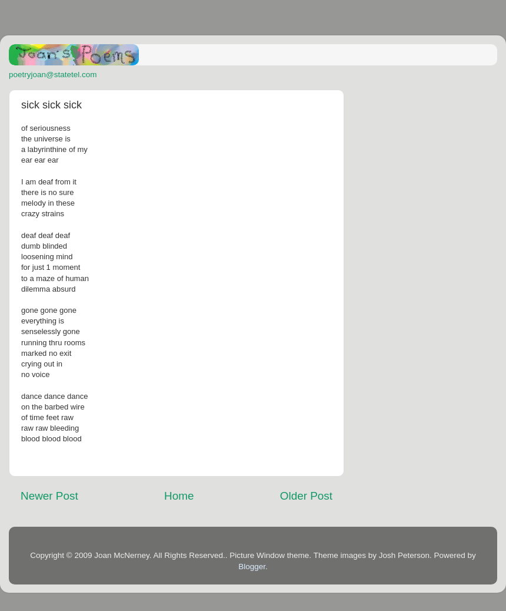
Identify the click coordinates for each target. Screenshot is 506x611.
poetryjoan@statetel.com (53, 74)
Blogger (251, 566)
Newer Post (49, 496)
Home (179, 496)
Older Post (306, 496)
